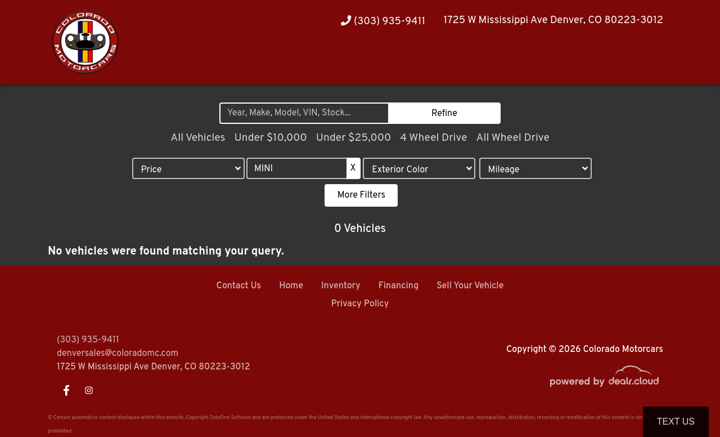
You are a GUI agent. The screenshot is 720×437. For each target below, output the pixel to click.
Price (151, 170)
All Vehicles (197, 138)
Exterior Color (400, 170)
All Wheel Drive (512, 138)
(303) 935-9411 (383, 21)
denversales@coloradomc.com (117, 353)
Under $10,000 (270, 138)
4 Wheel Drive (433, 138)
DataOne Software (230, 417)
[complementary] (686, 403)
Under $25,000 (354, 138)
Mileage (504, 170)
